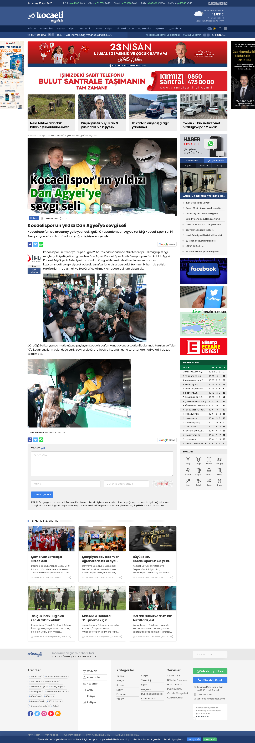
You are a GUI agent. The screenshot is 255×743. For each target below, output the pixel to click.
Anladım (209, 739)
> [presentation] (52, 34)
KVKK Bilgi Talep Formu (127, 734)
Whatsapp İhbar (210, 671)
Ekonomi (85, 28)
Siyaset (61, 28)
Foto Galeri (92, 677)
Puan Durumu (174, 689)
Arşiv (88, 690)
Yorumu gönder (42, 494)
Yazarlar (144, 28)
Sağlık (108, 28)
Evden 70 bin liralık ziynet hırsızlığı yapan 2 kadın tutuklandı (203, 195)
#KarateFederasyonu (56, 691)
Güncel (32, 28)
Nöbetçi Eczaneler (177, 680)
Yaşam (97, 28)
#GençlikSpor (56, 686)
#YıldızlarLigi (54, 701)
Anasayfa (33, 135)
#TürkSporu (35, 691)
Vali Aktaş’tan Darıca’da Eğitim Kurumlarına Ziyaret (202, 214)
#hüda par (35, 676)
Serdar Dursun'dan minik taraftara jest (152, 618)
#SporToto (34, 696)
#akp (54, 706)
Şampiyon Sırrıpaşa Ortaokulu (46, 559)
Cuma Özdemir (191, 34)
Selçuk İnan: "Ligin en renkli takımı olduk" (47, 618)
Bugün (188, 165)
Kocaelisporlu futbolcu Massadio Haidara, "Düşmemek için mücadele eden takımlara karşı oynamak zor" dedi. (100, 630)
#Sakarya (49, 696)
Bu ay (219, 165)
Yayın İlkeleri (34, 734)
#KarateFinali (36, 701)
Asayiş (120, 680)
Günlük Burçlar (175, 697)
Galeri (160, 28)
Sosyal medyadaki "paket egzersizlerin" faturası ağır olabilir (203, 230)
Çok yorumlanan (215, 160)
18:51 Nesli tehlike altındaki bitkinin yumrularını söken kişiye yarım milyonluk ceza (105, 35)
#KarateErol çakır (38, 706)
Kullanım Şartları (72, 734)
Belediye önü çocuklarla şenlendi (203, 218)
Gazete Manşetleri (177, 693)
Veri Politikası (52, 734)
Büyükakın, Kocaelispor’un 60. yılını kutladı (151, 559)
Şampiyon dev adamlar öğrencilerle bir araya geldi (100, 559)
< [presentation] (49, 34)
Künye (89, 696)
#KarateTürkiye (37, 686)
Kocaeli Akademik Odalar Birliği (162, 34)
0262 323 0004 (210, 680)
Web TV (175, 28)
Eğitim (72, 28)
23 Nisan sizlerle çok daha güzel (202, 251)
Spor (132, 28)
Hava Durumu (174, 684)
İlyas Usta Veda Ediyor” (198, 202)
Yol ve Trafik (173, 675)
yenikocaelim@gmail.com (211, 698)
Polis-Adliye (46, 28)
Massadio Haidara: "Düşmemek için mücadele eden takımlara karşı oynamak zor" (102, 618)
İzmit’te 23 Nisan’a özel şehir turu (203, 224)
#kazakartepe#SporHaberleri (44, 681)
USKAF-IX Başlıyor (195, 246)
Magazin (146, 689)
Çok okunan (192, 160)
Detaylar (194, 739)
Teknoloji (120, 28)
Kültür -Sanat (148, 698)
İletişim (89, 702)
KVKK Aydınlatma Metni (98, 734)
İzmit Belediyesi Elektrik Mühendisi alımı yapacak (204, 236)
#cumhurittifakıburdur (55, 676)
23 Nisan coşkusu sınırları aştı (201, 240)
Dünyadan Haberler (152, 694)
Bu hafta (204, 165)
